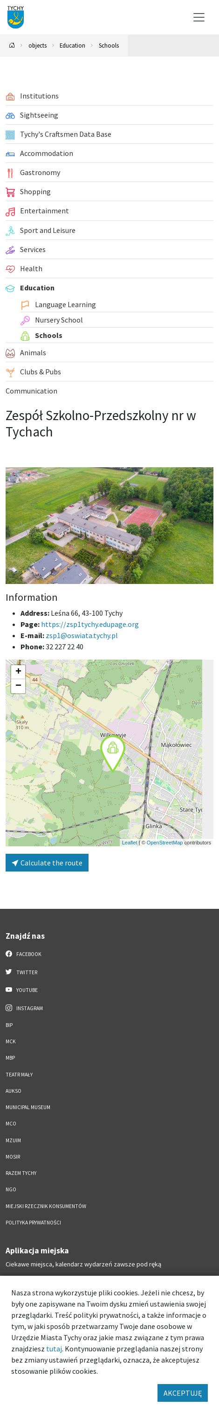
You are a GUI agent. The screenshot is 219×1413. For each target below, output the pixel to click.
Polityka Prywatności (33, 1222)
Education (72, 45)
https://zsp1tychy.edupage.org (90, 624)
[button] (112, 754)
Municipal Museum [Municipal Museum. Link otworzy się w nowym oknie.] (28, 1107)
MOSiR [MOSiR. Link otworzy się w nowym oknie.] (13, 1156)
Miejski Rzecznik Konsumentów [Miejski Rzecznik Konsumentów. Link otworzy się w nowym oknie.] (46, 1206)
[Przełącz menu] (199, 17)
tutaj (54, 1348)
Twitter (21, 972)
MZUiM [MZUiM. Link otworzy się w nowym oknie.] (13, 1140)
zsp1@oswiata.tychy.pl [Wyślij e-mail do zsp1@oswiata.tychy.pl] (82, 635)
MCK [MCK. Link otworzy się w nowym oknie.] (11, 1041)
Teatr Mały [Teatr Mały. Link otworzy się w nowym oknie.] (19, 1074)
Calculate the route (47, 862)
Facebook (23, 953)
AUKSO (13, 1091)
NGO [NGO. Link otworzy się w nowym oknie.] (11, 1189)
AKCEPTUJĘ (183, 1393)
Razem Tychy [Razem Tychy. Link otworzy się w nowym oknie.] (21, 1173)
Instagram (24, 1008)
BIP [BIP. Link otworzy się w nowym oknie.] (9, 1025)
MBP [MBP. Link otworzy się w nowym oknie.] (10, 1057)
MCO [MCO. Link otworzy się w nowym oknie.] (11, 1123)
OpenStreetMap (165, 842)
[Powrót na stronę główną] (12, 45)
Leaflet (129, 842)
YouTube (22, 989)
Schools (109, 45)
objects (37, 45)
